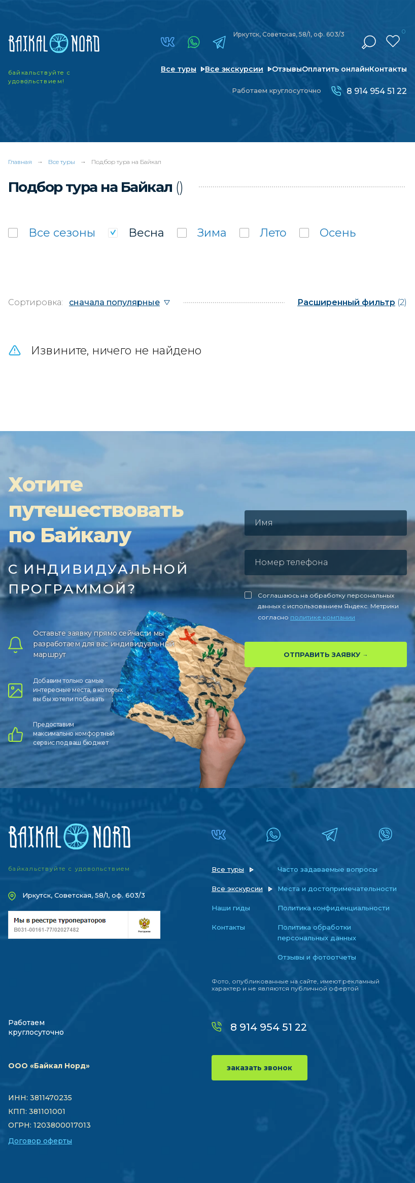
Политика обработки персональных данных (317, 932)
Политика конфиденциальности (334, 908)
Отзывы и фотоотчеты (317, 957)
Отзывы (287, 69)
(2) (352, 302)
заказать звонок (259, 1067)
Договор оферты (40, 1140)
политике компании (322, 617)
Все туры (178, 69)
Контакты (388, 69)
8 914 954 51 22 (377, 91)
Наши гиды (231, 908)
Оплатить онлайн (335, 69)
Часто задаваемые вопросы (327, 869)
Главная (20, 162)
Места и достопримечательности (337, 888)
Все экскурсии (234, 69)
